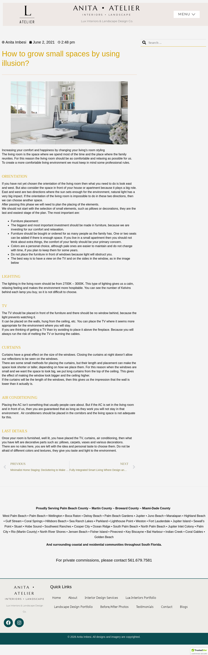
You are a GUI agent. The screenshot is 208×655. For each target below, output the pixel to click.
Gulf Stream (13, 521)
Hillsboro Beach (55, 521)
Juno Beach (156, 515)
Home (56, 598)
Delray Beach (93, 515)
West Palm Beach (15, 515)
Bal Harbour (155, 531)
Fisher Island (99, 531)
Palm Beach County (74, 508)
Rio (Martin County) (24, 531)
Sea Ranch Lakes (81, 521)
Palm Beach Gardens (118, 515)
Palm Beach (37, 515)
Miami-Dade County (156, 508)
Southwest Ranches (57, 526)
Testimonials (144, 607)
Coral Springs (33, 521)
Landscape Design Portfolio (73, 607)
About (72, 598)
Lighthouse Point (121, 521)
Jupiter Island (182, 521)
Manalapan (173, 515)
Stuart (18, 526)
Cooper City (82, 526)
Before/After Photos (114, 607)
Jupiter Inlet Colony (181, 526)
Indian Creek (174, 531)
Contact (166, 607)
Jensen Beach (77, 531)
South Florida (151, 544)
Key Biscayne (135, 531)
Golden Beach (103, 537)
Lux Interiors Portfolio (141, 598)
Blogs (184, 607)
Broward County (127, 508)
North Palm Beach (153, 526)
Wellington (55, 515)
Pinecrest (116, 531)
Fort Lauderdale (159, 521)
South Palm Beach (125, 526)
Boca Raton (73, 515)
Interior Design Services (101, 598)
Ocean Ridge (101, 526)
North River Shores (53, 531)
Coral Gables (194, 531)
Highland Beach (194, 515)
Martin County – (103, 508)
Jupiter (140, 515)
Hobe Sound (33, 526)
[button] (199, 651)
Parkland (102, 521)
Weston (141, 521)
